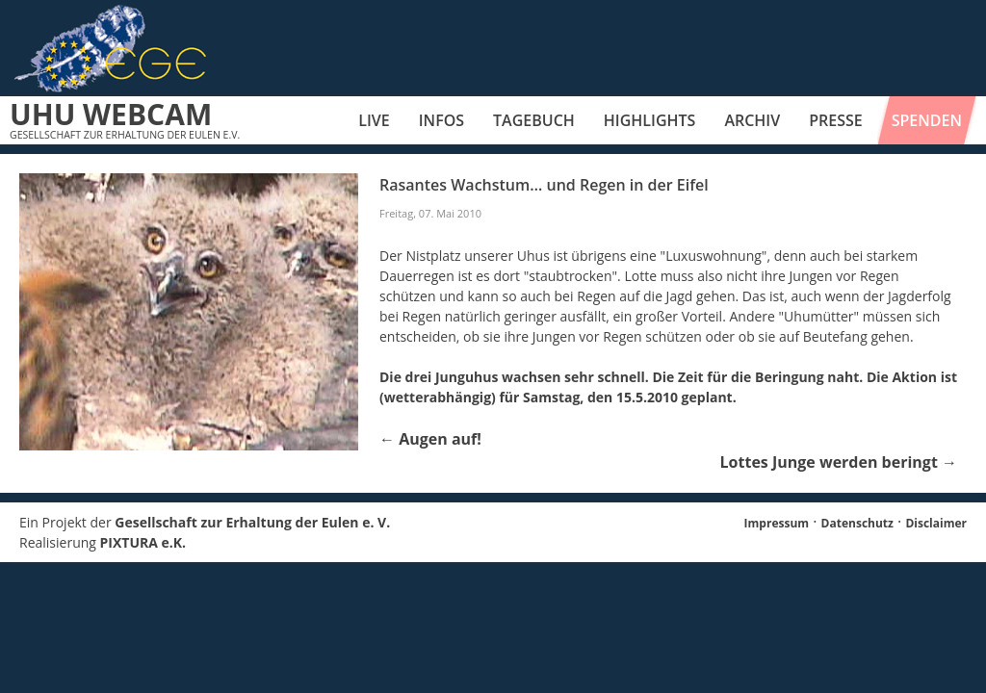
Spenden (927, 120)
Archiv (752, 120)
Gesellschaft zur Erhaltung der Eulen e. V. (252, 522)
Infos (441, 120)
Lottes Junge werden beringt (838, 462)
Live (373, 120)
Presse (836, 120)
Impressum (777, 523)
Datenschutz (857, 523)
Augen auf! (430, 438)
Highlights (650, 120)
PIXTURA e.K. (143, 542)
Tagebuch (534, 120)
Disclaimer (936, 523)
